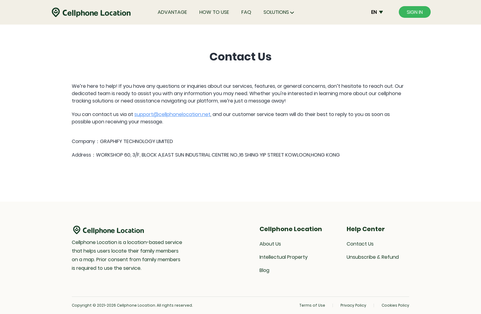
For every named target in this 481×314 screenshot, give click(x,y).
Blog (264, 270)
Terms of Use (312, 305)
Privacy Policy (353, 305)
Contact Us (360, 243)
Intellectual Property (284, 257)
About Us (270, 243)
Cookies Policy (395, 305)
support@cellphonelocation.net (172, 114)
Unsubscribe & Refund (373, 257)
